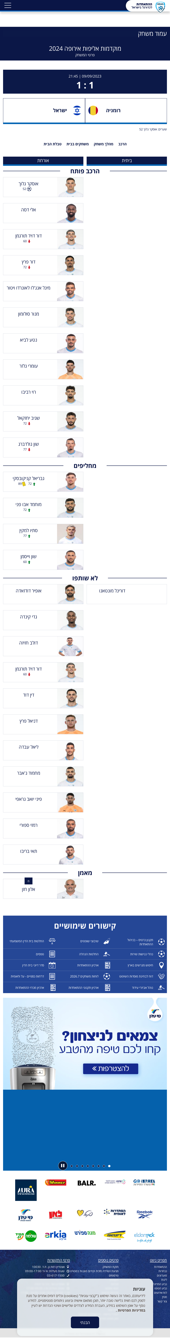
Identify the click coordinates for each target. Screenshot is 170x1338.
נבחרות (162, 1271)
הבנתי (85, 1322)
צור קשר (162, 1301)
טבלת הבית (52, 143)
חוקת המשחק (111, 1267)
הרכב (122, 143)
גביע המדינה (160, 1284)
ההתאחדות (160, 1267)
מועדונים (162, 1275)
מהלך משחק (103, 143)
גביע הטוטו (160, 1288)
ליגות (164, 1280)
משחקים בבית (77, 143)
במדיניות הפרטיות (131, 1310)
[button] (7, 5)
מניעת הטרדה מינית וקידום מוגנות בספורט (94, 1271)
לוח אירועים (160, 1293)
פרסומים (114, 1275)
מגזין (164, 1297)
